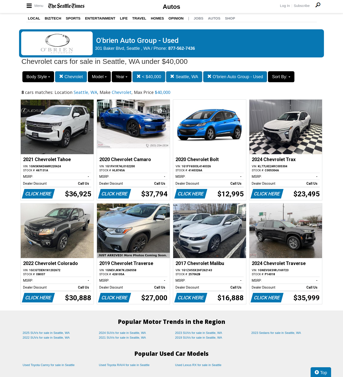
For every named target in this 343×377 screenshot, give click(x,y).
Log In (285, 6)
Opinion (175, 18)
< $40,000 (148, 76)
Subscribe (302, 6)
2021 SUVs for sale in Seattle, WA (122, 337)
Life (124, 18)
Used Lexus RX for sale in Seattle (198, 365)
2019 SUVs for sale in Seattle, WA (198, 337)
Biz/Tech (53, 18)
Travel (139, 18)
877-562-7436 (181, 48)
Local (34, 18)
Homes (157, 18)
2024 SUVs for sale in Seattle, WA (122, 333)
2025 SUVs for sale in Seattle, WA (46, 333)
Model (99, 76)
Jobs (198, 18)
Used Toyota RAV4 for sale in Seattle (124, 365)
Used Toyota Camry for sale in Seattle (49, 365)
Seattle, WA (184, 76)
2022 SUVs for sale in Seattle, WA (46, 337)
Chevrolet (71, 76)
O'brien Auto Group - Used (235, 76)
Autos (171, 6)
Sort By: (281, 76)
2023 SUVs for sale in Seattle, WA (198, 333)
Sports (73, 18)
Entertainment (100, 18)
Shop (230, 18)
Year (121, 76)
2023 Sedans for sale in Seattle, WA (276, 333)
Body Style (38, 76)
